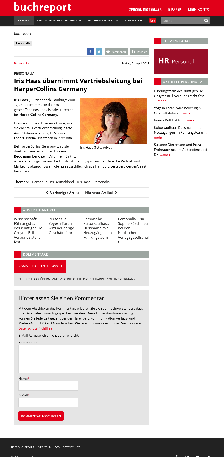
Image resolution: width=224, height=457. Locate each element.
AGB (57, 447)
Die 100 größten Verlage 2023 (59, 20)
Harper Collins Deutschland (53, 182)
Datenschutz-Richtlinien (37, 328)
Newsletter (134, 20)
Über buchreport (22, 447)
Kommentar (28, 342)
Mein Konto (199, 9)
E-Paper (174, 9)
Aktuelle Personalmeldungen (192, 81)
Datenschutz (71, 447)
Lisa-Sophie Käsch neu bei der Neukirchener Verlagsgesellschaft (133, 230)
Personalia (21, 63)
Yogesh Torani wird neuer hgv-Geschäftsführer (62, 226)
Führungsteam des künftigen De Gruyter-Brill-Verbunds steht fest (28, 230)
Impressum (44, 447)
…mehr (160, 100)
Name (23, 378)
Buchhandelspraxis (103, 20)
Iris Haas (84, 182)
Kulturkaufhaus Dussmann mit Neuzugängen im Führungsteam (97, 228)
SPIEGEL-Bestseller (145, 9)
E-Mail (23, 395)
